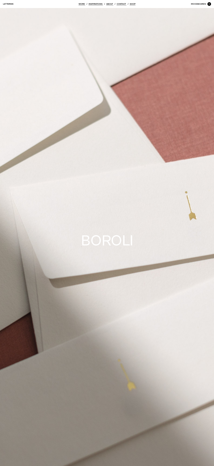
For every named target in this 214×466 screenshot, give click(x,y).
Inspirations (96, 4)
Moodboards (201, 4)
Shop (133, 4)
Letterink (8, 4)
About (109, 4)
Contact (121, 4)
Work (82, 4)
